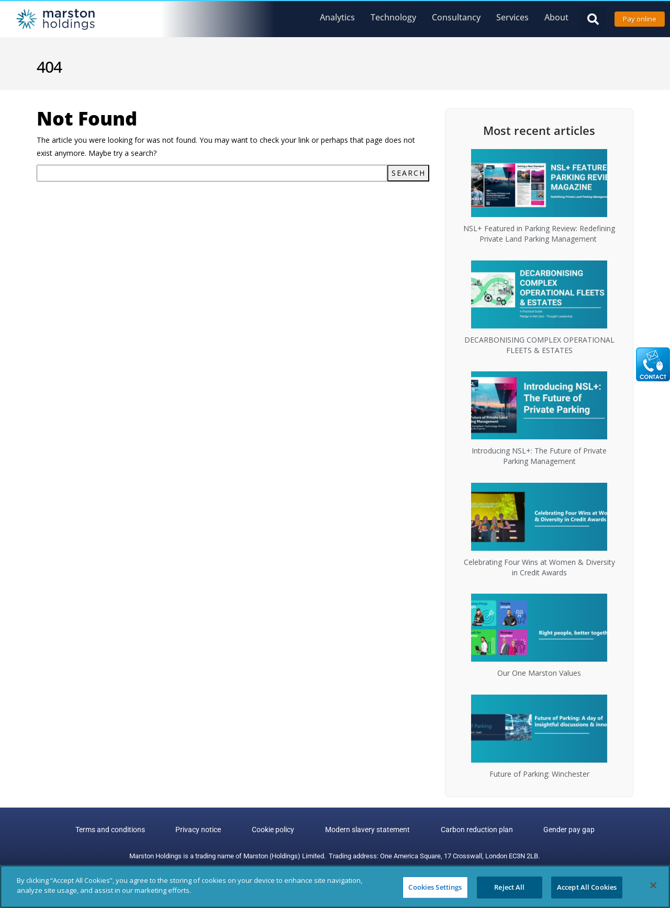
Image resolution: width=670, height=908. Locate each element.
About (556, 17)
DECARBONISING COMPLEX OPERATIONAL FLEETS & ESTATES (539, 345)
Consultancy (456, 17)
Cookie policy (278, 830)
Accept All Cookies (587, 887)
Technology (393, 17)
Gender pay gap (545, 830)
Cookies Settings (435, 887)
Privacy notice (213, 830)
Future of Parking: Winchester (539, 774)
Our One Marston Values (539, 673)
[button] (592, 19)
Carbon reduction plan (462, 830)
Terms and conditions (135, 830)
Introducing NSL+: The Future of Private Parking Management (539, 456)
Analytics (337, 17)
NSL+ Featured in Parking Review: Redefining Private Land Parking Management (539, 233)
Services (512, 17)
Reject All (509, 887)
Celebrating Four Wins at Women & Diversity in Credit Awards (539, 567)
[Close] (653, 884)
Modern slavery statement (362, 830)
